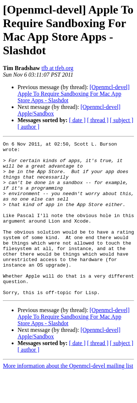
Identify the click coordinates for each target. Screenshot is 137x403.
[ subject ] (121, 120)
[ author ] (28, 127)
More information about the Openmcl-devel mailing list (68, 396)
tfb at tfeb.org (57, 68)
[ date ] (77, 120)
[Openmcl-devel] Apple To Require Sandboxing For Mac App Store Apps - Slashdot (74, 93)
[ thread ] (98, 120)
